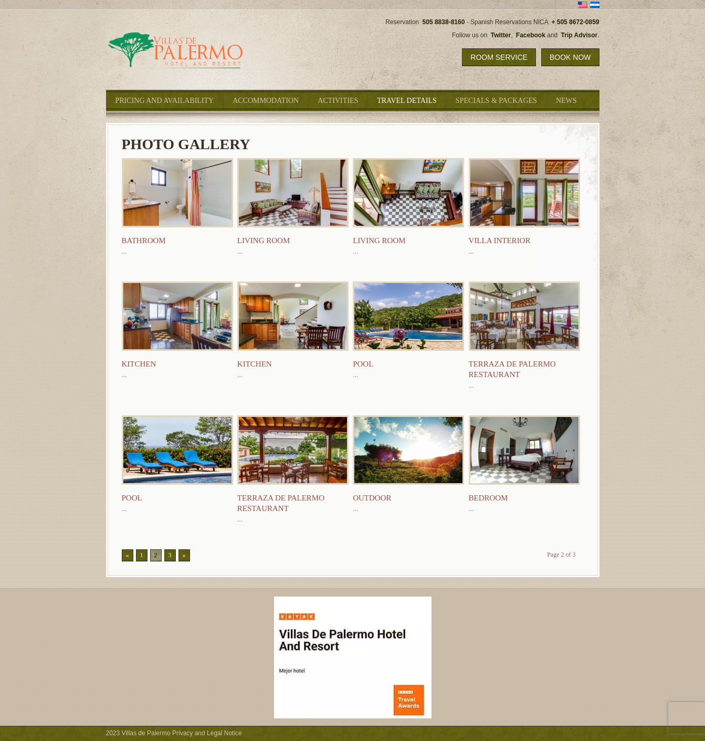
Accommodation (266, 101)
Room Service (499, 57)
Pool (363, 364)
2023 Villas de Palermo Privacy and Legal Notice (174, 733)
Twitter (501, 35)
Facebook (530, 35)
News (566, 101)
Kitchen (139, 364)
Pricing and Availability (164, 101)
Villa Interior (500, 240)
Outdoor (372, 498)
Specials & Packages (496, 101)
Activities (338, 101)
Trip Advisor (579, 35)
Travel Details (407, 101)
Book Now (570, 57)
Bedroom (488, 498)
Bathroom (144, 240)
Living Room (263, 240)
